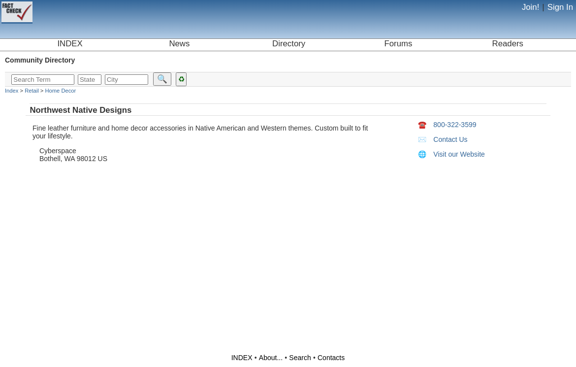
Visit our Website (451, 154)
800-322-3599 (447, 125)
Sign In (560, 7)
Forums (398, 43)
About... (271, 358)
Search (300, 358)
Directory (288, 43)
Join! (530, 7)
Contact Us (442, 139)
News (179, 43)
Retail (32, 91)
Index (11, 91)
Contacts (331, 358)
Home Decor (60, 91)
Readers (507, 43)
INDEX (69, 43)
